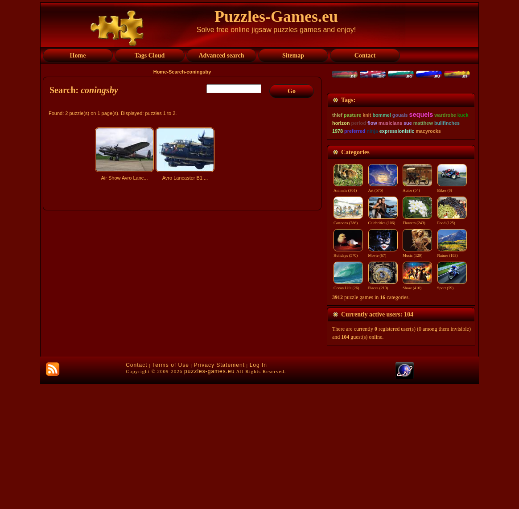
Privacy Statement (219, 490)
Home (160, 71)
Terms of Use (170, 490)
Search (177, 71)
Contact (136, 490)
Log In (258, 490)
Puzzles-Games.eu (276, 16)
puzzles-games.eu (209, 496)
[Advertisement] (183, 261)
